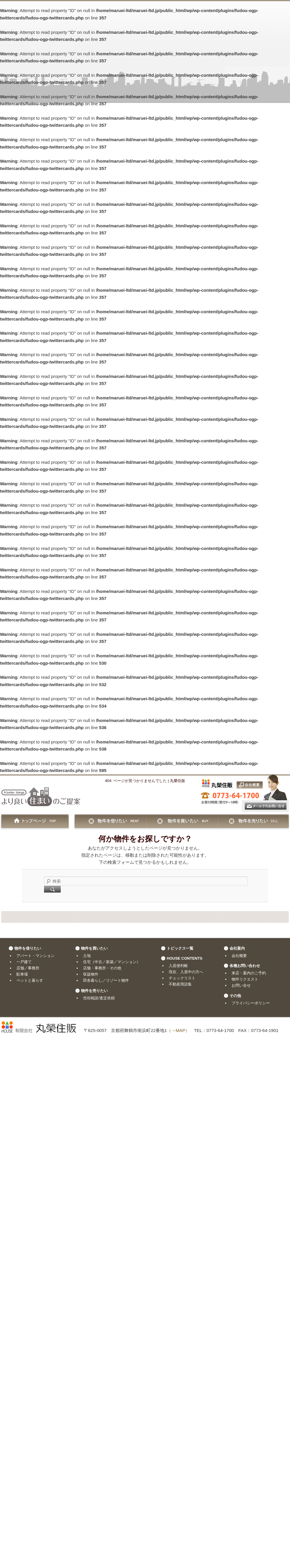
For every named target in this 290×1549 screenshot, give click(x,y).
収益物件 (90, 974)
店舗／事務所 (27, 968)
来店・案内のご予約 (249, 973)
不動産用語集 (180, 984)
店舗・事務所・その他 (102, 968)
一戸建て (24, 962)
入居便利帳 (178, 965)
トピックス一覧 (180, 948)
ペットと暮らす (29, 980)
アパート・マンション (35, 955)
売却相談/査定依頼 (99, 998)
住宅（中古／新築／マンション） (111, 962)
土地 (87, 955)
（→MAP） (178, 1030)
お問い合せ (241, 985)
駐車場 (22, 974)
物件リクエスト (245, 979)
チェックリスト (182, 978)
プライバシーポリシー (251, 1003)
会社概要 (239, 955)
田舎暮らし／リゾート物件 (106, 980)
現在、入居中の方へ (186, 972)
